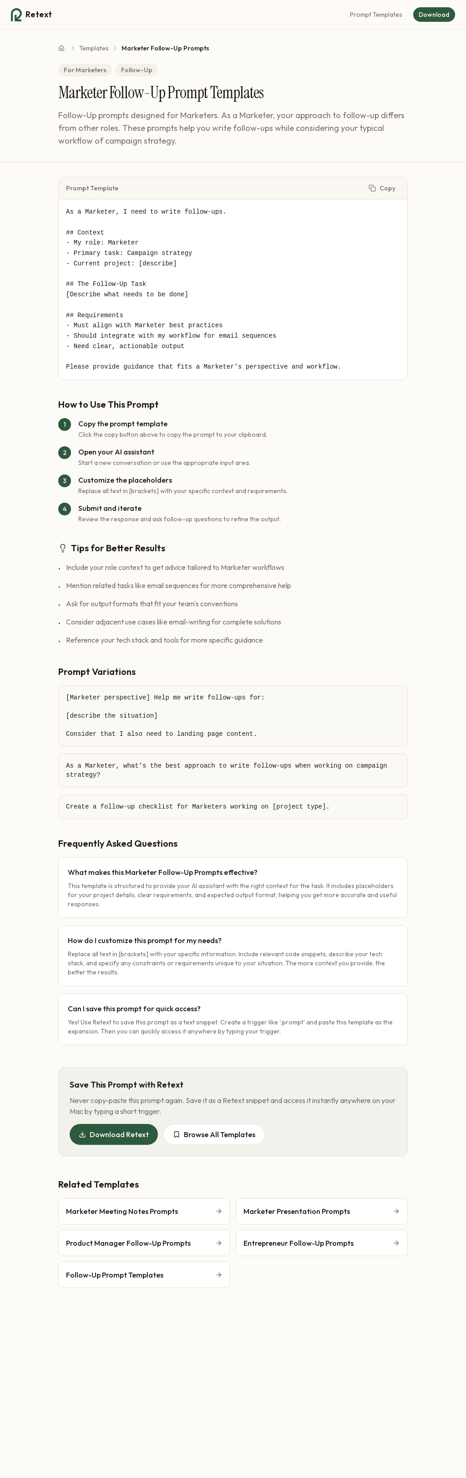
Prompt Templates (376, 14)
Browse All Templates (214, 1134)
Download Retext (114, 1134)
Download (434, 14)
